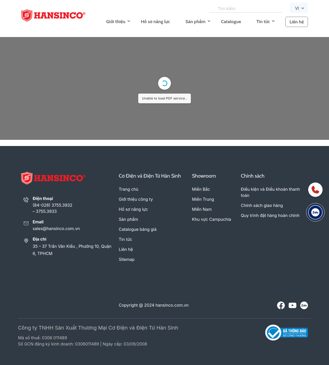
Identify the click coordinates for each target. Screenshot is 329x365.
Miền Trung (203, 199)
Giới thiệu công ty (136, 199)
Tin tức (263, 21)
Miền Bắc (201, 189)
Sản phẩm (195, 21)
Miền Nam (202, 209)
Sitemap (126, 259)
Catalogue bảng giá (138, 229)
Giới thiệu (115, 21)
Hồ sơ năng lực (155, 21)
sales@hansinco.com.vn (56, 228)
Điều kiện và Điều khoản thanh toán (270, 192)
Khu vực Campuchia (211, 219)
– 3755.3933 (45, 211)
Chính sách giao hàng (262, 205)
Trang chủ (128, 189)
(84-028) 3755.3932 (52, 205)
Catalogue (231, 21)
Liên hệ (296, 22)
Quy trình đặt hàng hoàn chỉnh (270, 215)
